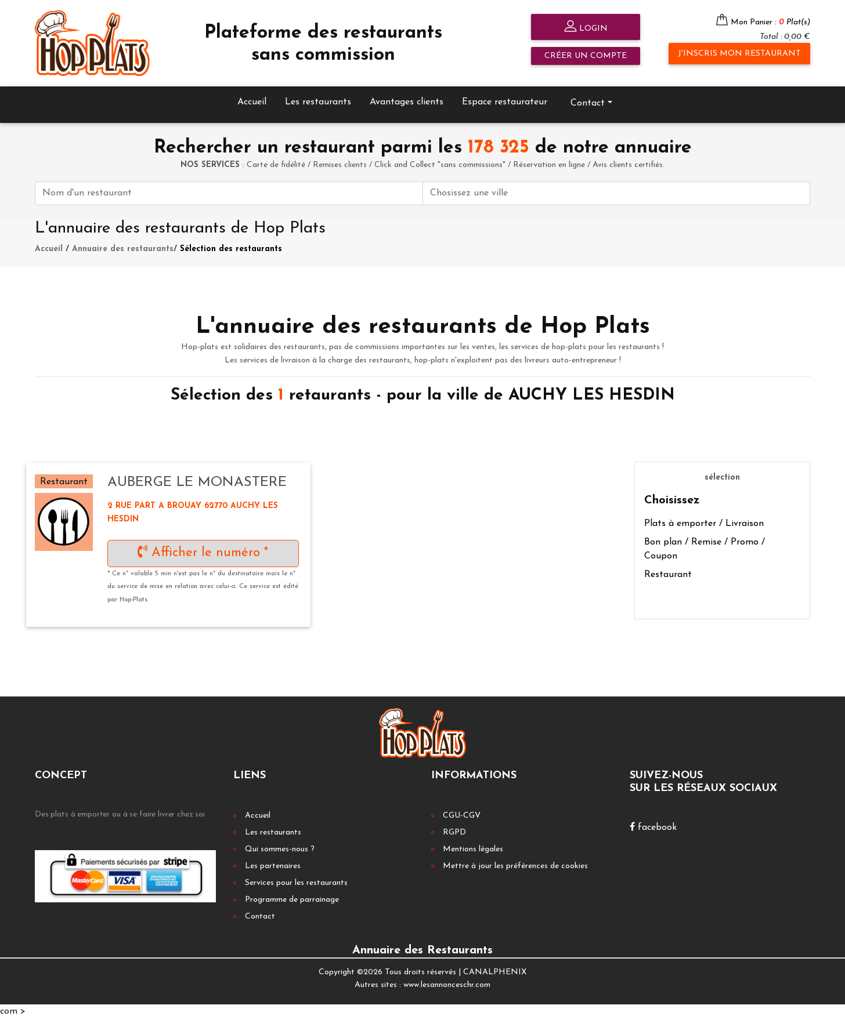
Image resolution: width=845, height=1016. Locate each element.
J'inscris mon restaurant (739, 53)
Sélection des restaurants (231, 247)
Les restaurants (318, 99)
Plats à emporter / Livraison (704, 522)
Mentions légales (473, 847)
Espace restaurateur (504, 99)
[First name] (229, 191)
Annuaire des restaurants (123, 247)
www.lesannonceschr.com (446, 983)
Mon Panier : (770, 22)
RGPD (454, 830)
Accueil (251, 99)
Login (586, 27)
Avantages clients (406, 99)
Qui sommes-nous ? (280, 847)
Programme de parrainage (292, 897)
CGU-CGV (462, 813)
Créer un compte (585, 56)
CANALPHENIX (494, 970)
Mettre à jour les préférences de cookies (515, 863)
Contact (587, 101)
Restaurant (668, 573)
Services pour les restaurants (296, 880)
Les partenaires (273, 863)
